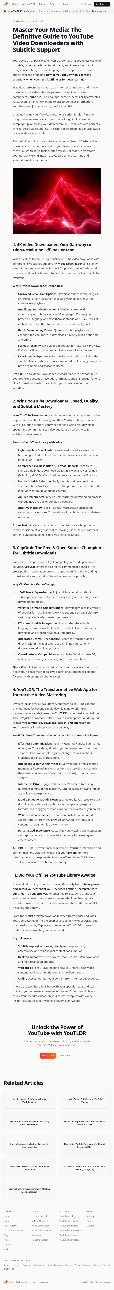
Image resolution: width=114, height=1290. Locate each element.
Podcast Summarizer (41, 1230)
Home (15, 4)
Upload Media (38, 1221)
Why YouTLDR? (11, 1225)
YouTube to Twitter (68, 1225)
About (7, 1221)
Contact (7, 1244)
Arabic (78, 1265)
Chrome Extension (40, 1216)
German (26, 1265)
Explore (55, 4)
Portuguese (38, 1265)
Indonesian (9, 1268)
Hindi (49, 1265)
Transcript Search (39, 1239)
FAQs (6, 1239)
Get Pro (102, 4)
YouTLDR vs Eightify (13, 1230)
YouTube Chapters (68, 1235)
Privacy (90, 1216)
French (17, 1265)
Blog (65, 4)
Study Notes (37, 1235)
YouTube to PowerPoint (70, 1230)
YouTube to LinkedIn (69, 1221)
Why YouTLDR (28, 4)
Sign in (86, 4)
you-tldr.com (69, 852)
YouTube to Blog (67, 1216)
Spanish (7, 1265)
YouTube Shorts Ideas (69, 1239)
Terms (90, 1221)
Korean (68, 1265)
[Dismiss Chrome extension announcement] (110, 11)
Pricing (42, 4)
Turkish (106, 1265)
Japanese (58, 1265)
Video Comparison (40, 1225)
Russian (97, 1265)
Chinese (87, 1265)
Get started (48, 1055)
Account (91, 1225)
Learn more (66, 1055)
